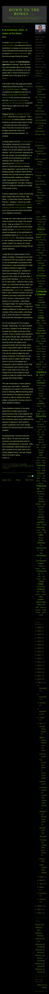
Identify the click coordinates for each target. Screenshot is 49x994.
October (42, 703)
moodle (43, 447)
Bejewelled (41, 245)
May (41, 880)
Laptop (41, 419)
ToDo (42, 550)
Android (41, 232)
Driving (38, 323)
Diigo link (12, 43)
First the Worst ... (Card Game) (40, 125)
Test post (42, 836)
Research (41, 512)
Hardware (41, 383)
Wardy (43, 592)
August (42, 717)
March (41, 887)
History (41, 396)
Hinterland (41, 393)
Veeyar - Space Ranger (39, 189)
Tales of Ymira (40, 184)
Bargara (41, 242)
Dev (38, 320)
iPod (44, 406)
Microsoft (41, 439)
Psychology (41, 494)
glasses (41, 378)
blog (43, 250)
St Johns (39, 532)
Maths (41, 437)
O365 (38, 468)
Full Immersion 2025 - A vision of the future (14, 32)
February (42, 893)
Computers (41, 297)
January (42, 899)
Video (44, 579)
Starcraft (41, 537)
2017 (39, 655)
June (41, 877)
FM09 (43, 356)
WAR (38, 592)
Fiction (38, 346)
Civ (38, 278)
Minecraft (41, 442)
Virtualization (41, 586)
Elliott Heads (41, 333)
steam (41, 540)
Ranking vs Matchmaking (40, 153)
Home (18, 480)
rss (38, 519)
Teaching (41, 543)
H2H (44, 380)
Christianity (41, 276)
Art (44, 237)
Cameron (41, 263)
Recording (41, 507)
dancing (44, 305)
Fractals (41, 362)
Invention (41, 403)
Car (38, 265)
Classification (41, 281)
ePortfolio (41, 336)
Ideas (44, 398)
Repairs (41, 509)
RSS (30, 476)
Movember (41, 450)
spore (38, 530)
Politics (38, 481)
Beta (39, 247)
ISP (41, 409)
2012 (39, 672)
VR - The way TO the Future (40, 99)
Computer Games (41, 293)
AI (9, 466)
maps (43, 434)
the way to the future (19, 53)
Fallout (41, 344)
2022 (39, 641)
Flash (43, 354)
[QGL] (38, 216)
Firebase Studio (41, 349)
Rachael (41, 499)
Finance (43, 346)
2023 (39, 638)
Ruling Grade (40, 134)
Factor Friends (40, 114)
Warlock (38, 594)
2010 (39, 679)
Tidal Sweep (39, 131)
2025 (39, 631)
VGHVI (38, 579)
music (41, 452)
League (38, 421)
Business (39, 260)
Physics (39, 476)
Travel (44, 568)
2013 (39, 669)
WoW (43, 612)
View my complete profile (39, 73)
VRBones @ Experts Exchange (40, 958)
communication (41, 289)
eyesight (43, 338)
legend (40, 429)
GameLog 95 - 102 (42, 830)
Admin (39, 224)
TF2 (41, 545)
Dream (43, 320)
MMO (38, 445)
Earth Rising (39, 181)
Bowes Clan (39, 925)
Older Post (29, 480)
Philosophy (41, 473)
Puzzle (41, 496)
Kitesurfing (41, 416)
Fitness (38, 354)
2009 (39, 683)
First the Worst (41, 351)
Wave (44, 594)
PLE (25, 466)
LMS (38, 434)
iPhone (39, 406)
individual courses (21, 163)
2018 (39, 652)
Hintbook (41, 390)
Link (42, 432)
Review (41, 514)
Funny (38, 364)
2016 (39, 658)
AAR (44, 216)
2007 (39, 909)
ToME (41, 553)
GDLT (22, 466)
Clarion (43, 278)
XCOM (41, 615)
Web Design (41, 602)
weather (41, 599)
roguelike (41, 517)
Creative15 (41, 300)
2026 (39, 628)
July (41, 723)
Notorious (38, 117)
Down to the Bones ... (24, 12)
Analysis (41, 229)
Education (41, 328)
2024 (39, 634)
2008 (39, 906)
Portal (44, 481)
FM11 (39, 359)
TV (42, 574)
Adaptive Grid (42, 222)
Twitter (39, 576)
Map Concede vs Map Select (40, 161)
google (39, 380)
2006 (39, 913)
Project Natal (18, 290)
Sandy (43, 519)
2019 (39, 648)
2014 (39, 665)
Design (41, 318)
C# (44, 260)
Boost (38, 255)
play (44, 476)
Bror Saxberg (26, 224)
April (41, 884)
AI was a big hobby (26, 279)
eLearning (15, 466)
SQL (43, 530)
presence (41, 483)
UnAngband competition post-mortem (43, 847)
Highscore (41, 388)
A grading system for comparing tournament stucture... (43, 797)
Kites (43, 414)
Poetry (43, 478)
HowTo (38, 398)
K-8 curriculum (26, 142)
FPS (43, 359)
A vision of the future (22, 229)
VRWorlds (41, 589)
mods (37, 447)
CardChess (41, 271)
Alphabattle (41, 227)
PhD (43, 471)
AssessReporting (41, 240)
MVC (41, 455)
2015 (39, 662)
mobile (44, 445)
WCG (41, 597)
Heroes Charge (41, 385)
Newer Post (6, 480)
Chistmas (41, 273)
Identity (41, 401)
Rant (44, 504)
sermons (41, 522)
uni (44, 576)
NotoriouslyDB (40, 120)
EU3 (37, 338)
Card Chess (39, 111)
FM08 (38, 356)
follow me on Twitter (42, 986)
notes (43, 463)
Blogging (41, 252)
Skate (38, 524)
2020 (39, 645)
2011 (39, 676)
